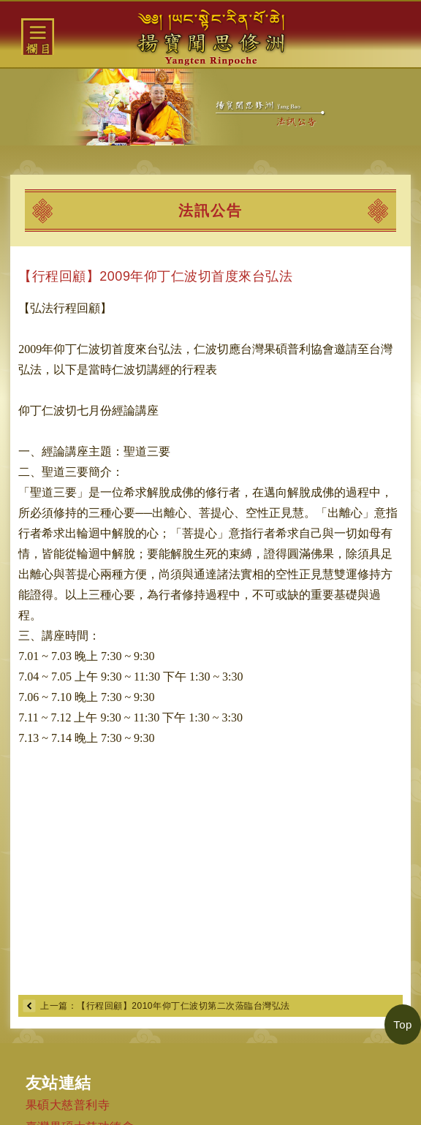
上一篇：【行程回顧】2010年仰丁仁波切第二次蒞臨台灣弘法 (164, 1006)
